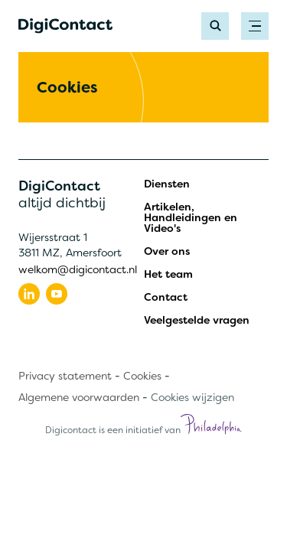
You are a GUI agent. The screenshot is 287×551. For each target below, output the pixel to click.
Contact (166, 297)
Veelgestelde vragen (196, 320)
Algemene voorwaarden (78, 397)
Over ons (167, 251)
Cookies (142, 376)
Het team (168, 274)
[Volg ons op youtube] (56, 294)
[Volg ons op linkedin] (29, 294)
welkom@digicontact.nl (77, 269)
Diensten (167, 183)
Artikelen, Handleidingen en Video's (190, 217)
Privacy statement (65, 376)
